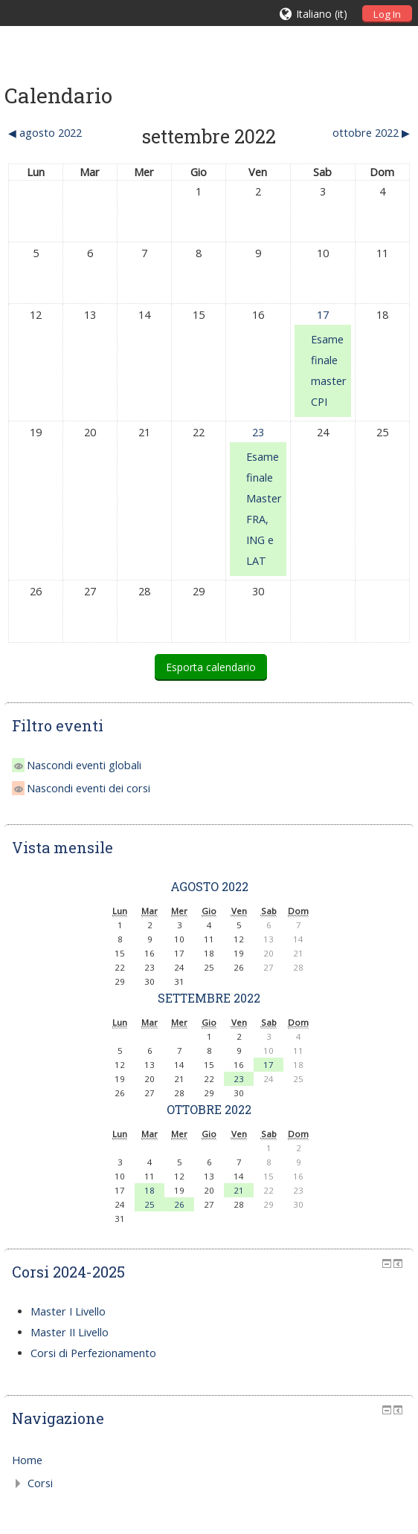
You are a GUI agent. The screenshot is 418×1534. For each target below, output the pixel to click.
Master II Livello (69, 1332)
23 (258, 432)
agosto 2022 (209, 886)
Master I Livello (68, 1311)
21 (239, 1190)
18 (149, 1190)
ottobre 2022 (209, 1109)
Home (27, 1460)
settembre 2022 (209, 998)
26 (179, 1204)
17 (323, 315)
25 (149, 1204)
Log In (387, 14)
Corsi (40, 1483)
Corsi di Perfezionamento (93, 1353)
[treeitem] (209, 1460)
